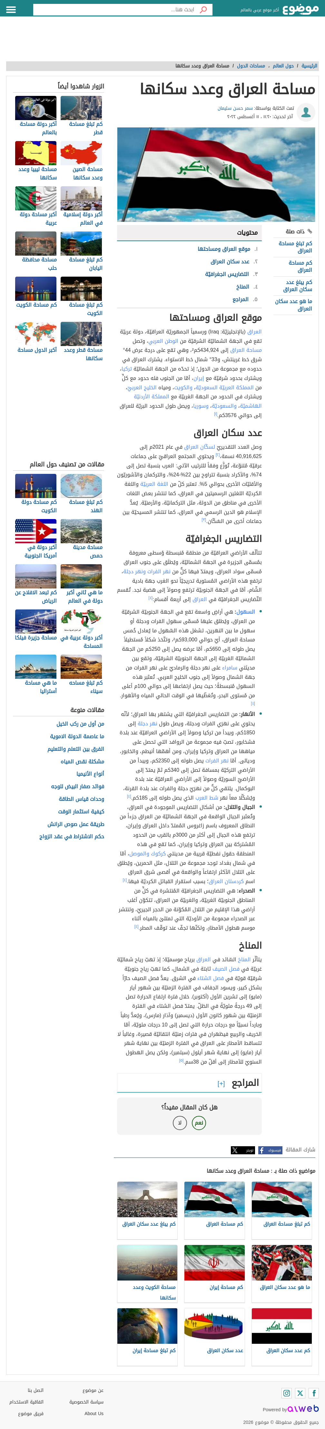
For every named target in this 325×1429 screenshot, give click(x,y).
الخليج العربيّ (142, 388)
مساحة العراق (246, 350)
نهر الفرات (159, 571)
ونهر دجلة (134, 571)
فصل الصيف (226, 969)
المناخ (244, 959)
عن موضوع (93, 1390)
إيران (198, 378)
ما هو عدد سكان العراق (293, 304)
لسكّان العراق (199, 447)
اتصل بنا (36, 1390)
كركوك (158, 854)
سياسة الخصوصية (86, 1402)
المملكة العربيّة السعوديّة (225, 388)
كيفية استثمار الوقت (81, 812)
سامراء (229, 668)
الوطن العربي (163, 341)
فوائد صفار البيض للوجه (77, 786)
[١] (215, 413)
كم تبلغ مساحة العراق (295, 247)
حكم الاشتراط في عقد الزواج (71, 837)
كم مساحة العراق (300, 266)
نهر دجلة (147, 724)
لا (180, 1123)
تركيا (127, 369)
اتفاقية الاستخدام (26, 1402)
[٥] (181, 1060)
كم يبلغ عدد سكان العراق (297, 285)
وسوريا (201, 406)
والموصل (139, 854)
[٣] (204, 519)
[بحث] (203, 9)
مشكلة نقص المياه (82, 762)
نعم (199, 1123)
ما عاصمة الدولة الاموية (77, 736)
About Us (93, 1413)
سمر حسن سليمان (235, 108)
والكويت (183, 388)
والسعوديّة (224, 406)
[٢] (218, 454)
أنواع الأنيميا (90, 774)
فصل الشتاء (210, 978)
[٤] (151, 597)
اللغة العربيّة (154, 484)
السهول (245, 612)
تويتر (249, 1150)
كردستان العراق (226, 881)
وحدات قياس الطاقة (81, 799)
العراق (254, 332)
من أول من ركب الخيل (80, 724)
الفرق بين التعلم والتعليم (75, 749)
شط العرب (206, 798)
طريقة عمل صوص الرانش (75, 824)
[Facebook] (314, 1393)
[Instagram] (286, 1393)
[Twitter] (300, 1393)
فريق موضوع (31, 1413)
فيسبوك (274, 1150)
